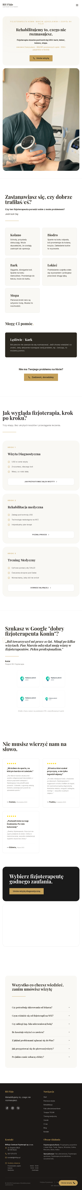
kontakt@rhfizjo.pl (14, 1157)
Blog (45, 1128)
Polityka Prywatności (46, 1182)
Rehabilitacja (48, 1105)
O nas (46, 1124)
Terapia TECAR (49, 1112)
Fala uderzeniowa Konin (52, 1108)
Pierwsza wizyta (49, 1101)
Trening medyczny (50, 1116)
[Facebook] (7, 1108)
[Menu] (77, 5)
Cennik (46, 1120)
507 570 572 (12, 1154)
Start (45, 1097)
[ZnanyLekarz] (18, 1108)
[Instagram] (13, 1108)
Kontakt (46, 1132)
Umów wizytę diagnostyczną (26, 891)
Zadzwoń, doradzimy (41, 377)
